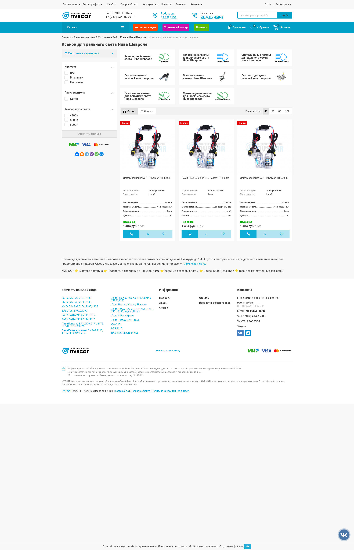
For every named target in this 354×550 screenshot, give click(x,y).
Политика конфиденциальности (171, 391)
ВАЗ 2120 (116, 328)
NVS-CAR (67, 391)
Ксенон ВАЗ (110, 37)
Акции (163, 303)
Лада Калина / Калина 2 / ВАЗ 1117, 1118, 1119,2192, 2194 (82, 331)
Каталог (95, 27)
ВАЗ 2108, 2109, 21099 (74, 310)
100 (287, 111)
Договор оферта (92, 4)
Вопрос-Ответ (129, 4)
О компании (70, 4)
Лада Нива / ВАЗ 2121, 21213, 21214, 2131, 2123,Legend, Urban (132, 310)
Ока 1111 (116, 324)
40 (266, 111)
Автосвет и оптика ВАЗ (87, 37)
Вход (268, 4)
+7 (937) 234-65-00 (118, 17)
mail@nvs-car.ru (256, 311)
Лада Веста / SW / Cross (125, 320)
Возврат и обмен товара (215, 303)
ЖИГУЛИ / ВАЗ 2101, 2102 (76, 298)
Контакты (196, 4)
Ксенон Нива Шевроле (133, 37)
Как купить (149, 4)
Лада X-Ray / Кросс (122, 315)
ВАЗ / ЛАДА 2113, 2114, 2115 (78, 319)
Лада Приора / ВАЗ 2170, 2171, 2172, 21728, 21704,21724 (83, 324)
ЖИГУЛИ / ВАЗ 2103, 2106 (76, 302)
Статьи (163, 307)
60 (273, 111)
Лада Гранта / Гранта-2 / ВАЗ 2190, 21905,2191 (131, 299)
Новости (166, 4)
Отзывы (181, 4)
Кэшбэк (111, 4)
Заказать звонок (212, 16)
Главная (66, 37)
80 (279, 111)
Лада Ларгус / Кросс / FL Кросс (129, 304)
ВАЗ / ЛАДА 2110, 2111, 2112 (78, 315)
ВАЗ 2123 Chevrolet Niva (125, 333)
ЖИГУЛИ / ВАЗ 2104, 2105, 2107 (80, 306)
